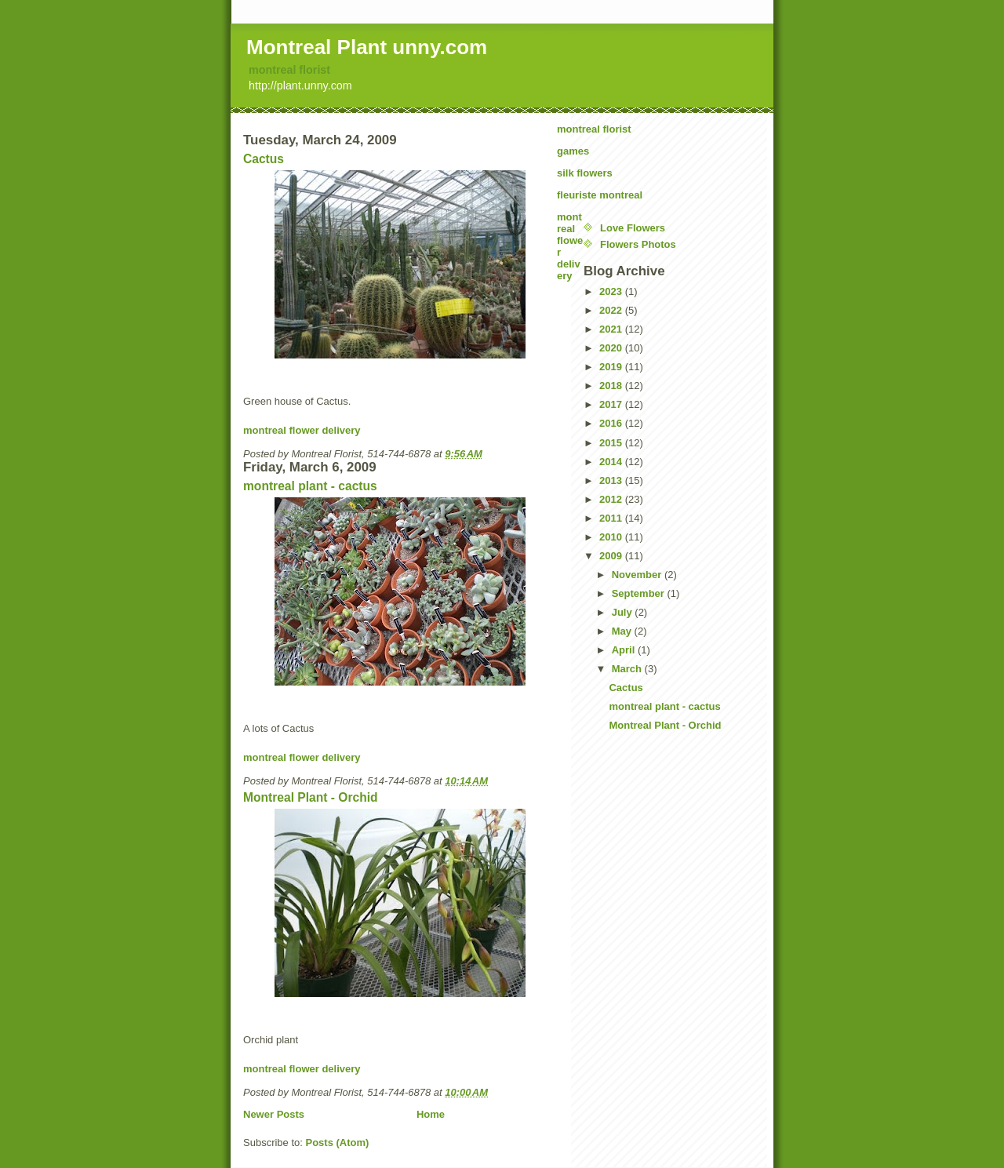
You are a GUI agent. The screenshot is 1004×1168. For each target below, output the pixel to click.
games (573, 151)
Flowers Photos (638, 244)
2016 (612, 423)
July (623, 612)
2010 (612, 537)
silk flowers (585, 173)
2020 (612, 348)
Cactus (263, 159)
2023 (612, 291)
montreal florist (289, 70)
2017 (612, 404)
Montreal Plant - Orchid (310, 797)
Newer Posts (273, 1114)
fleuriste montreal (599, 195)
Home (431, 1114)
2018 (612, 385)
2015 (612, 443)
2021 (612, 329)
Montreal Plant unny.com (366, 47)
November (638, 574)
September (640, 593)
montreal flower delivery (302, 430)
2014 (612, 462)
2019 (612, 367)
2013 (612, 480)
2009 (612, 556)
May (623, 631)
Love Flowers (632, 228)
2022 (612, 310)
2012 (612, 499)
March (628, 669)
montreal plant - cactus (310, 486)
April (625, 650)
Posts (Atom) (337, 1142)
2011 (612, 518)
